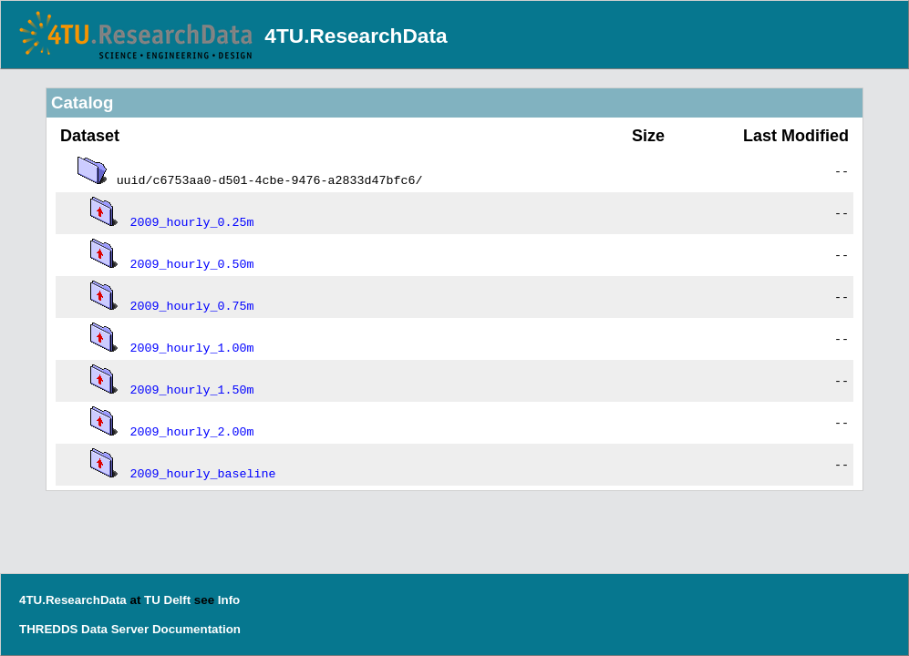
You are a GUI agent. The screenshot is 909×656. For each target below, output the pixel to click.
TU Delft (167, 600)
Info (229, 600)
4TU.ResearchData (355, 35)
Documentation (196, 629)
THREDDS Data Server (84, 629)
